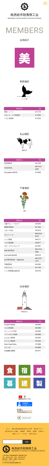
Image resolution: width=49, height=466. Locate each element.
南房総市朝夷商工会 (24, 15)
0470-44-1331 (9, 457)
